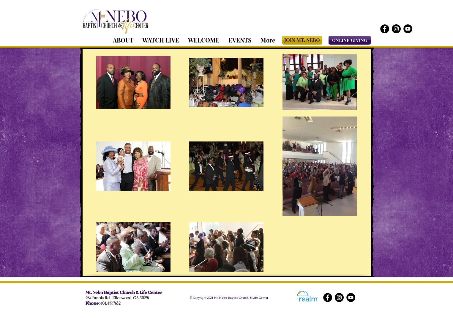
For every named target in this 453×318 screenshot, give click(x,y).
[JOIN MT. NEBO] (302, 40)
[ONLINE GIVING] (350, 40)
